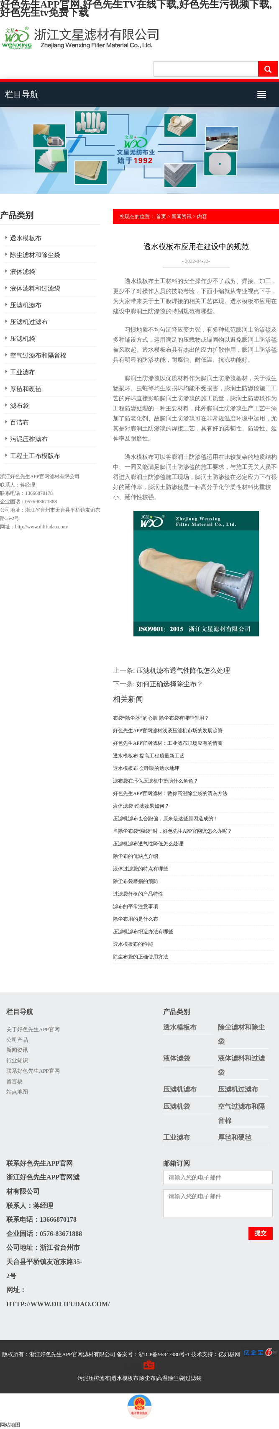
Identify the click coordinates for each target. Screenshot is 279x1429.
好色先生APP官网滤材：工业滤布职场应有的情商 (168, 743)
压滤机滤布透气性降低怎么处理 (183, 670)
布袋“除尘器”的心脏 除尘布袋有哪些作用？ (161, 718)
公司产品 (17, 1040)
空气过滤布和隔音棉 (38, 355)
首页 (161, 216)
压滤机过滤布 (29, 322)
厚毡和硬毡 (25, 389)
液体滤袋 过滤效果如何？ (141, 806)
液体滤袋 (22, 271)
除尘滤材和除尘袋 (35, 255)
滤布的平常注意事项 (135, 906)
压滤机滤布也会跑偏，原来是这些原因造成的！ (165, 818)
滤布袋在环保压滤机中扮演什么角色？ (155, 781)
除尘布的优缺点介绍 (135, 856)
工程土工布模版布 (35, 456)
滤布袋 (19, 405)
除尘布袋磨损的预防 (135, 881)
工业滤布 (22, 372)
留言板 (14, 1081)
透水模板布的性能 (133, 944)
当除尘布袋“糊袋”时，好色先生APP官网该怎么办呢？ (172, 831)
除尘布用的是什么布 (135, 919)
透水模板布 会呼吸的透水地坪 (146, 768)
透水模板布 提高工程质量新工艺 (148, 756)
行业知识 (17, 1060)
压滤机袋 (22, 338)
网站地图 (10, 1425)
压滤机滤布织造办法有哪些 (143, 932)
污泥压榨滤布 (29, 439)
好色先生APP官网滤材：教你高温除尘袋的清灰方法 (170, 793)
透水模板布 (25, 238)
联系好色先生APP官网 (33, 1071)
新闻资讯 (181, 216)
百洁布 (19, 422)
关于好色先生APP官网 (33, 1029)
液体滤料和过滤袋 (35, 288)
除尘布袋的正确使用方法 (140, 957)
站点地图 (17, 1092)
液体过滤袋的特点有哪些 (140, 869)
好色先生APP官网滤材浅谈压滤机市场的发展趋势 (168, 731)
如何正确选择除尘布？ (169, 683)
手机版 (133, 1368)
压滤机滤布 (25, 305)
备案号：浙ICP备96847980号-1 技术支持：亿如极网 (197, 1354)
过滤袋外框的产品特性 (138, 894)
